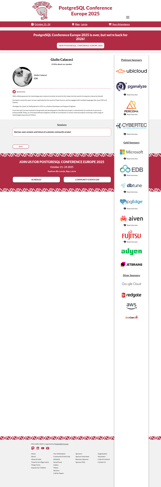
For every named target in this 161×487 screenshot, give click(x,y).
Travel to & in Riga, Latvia (40, 462)
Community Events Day (87, 179)
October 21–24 (42, 24)
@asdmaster (21, 92)
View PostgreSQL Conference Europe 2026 (81, 45)
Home (33, 454)
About (33, 456)
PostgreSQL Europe (61, 444)
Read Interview (132, 95)
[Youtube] (42, 448)
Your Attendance (121, 24)
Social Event (57, 462)
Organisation (102, 454)
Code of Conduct (104, 459)
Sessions (56, 470)
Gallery (56, 465)
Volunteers (102, 456)
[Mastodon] (32, 448)
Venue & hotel (36, 459)
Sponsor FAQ (80, 462)
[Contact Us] (47, 448)
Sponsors (79, 454)
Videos (55, 468)
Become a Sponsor (82, 459)
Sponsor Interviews (82, 456)
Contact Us (102, 462)
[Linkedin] (37, 448)
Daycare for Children (38, 468)
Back (21, 146)
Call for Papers (58, 473)
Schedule (36, 179)
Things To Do (35, 465)
